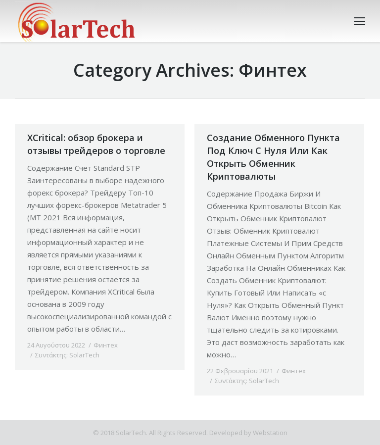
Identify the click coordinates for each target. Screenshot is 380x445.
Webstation (270, 432)
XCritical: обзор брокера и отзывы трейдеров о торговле (96, 144)
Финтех (106, 345)
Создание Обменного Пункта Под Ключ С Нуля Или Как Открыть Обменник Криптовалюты (273, 157)
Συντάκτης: (67, 354)
